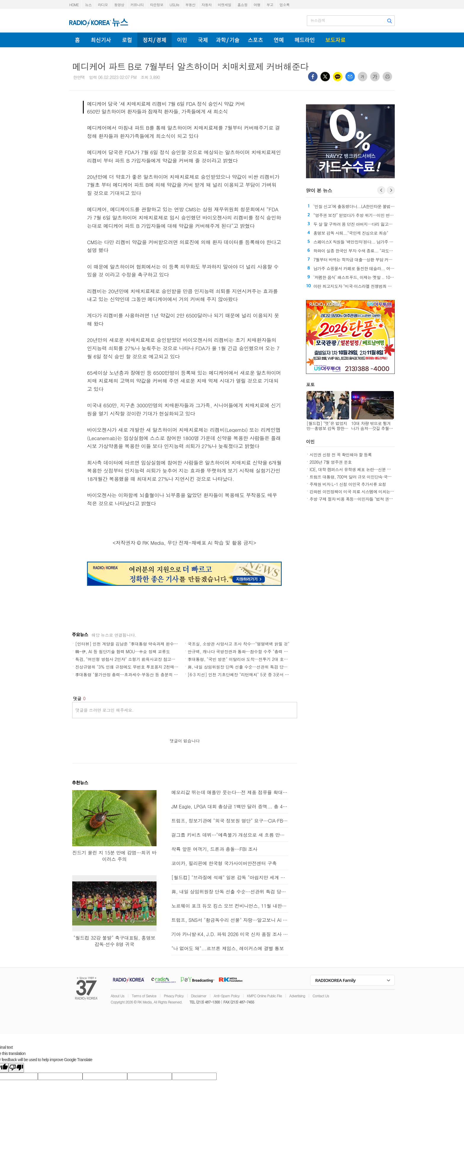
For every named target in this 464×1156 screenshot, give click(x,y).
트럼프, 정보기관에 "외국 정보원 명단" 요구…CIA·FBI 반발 (229, 820)
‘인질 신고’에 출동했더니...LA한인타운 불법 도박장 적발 (363, 206)
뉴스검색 (317, 20)
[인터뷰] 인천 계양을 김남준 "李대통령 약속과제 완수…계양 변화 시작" (141, 644)
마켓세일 (224, 4)
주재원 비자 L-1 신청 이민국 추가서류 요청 (348, 484)
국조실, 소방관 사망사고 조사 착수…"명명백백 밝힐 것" (238, 644)
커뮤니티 (137, 4)
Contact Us (320, 995)
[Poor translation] (16, 1068)
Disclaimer (198, 995)
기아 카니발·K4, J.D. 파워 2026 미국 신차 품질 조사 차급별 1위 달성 (229, 934)
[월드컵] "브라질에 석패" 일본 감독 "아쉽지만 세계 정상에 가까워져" (229, 877)
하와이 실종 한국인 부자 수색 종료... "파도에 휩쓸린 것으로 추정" (371, 251)
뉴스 (88, 4)
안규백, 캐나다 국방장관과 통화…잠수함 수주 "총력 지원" (241, 651)
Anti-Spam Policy (226, 995)
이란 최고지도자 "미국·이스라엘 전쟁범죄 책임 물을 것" (362, 286)
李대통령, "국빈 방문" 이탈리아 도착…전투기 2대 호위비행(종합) (247, 659)
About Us (117, 995)
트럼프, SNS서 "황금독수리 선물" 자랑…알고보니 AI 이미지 (229, 920)
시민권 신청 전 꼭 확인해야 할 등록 (341, 455)
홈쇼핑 (242, 4)
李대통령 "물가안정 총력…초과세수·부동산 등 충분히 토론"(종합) (135, 674)
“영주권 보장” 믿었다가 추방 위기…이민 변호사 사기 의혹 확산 (369, 215)
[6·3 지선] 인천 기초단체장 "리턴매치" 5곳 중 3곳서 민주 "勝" (245, 674)
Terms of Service (144, 995)
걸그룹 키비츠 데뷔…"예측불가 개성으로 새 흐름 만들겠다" (229, 834)
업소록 (284, 4)
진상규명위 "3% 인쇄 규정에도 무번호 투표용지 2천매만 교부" (132, 667)
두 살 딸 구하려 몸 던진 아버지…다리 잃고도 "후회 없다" (363, 224)
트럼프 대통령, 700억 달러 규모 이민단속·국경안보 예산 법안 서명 (368, 477)
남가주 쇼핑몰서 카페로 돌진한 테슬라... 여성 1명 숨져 (361, 268)
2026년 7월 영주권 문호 (331, 462)
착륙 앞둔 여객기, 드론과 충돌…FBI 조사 (214, 849)
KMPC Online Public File (264, 995)
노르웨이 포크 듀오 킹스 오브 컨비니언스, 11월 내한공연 (229, 905)
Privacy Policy (174, 995)
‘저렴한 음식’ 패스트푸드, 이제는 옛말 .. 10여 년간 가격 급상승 (369, 277)
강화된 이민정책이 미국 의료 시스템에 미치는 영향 (354, 491)
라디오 (103, 4)
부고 (270, 4)
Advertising (297, 995)
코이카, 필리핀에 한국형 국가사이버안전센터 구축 (224, 863)
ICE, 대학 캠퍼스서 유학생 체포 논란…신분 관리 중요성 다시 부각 (368, 469)
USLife (174, 4)
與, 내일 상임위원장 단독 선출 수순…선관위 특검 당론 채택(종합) (248, 667)
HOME (74, 4)
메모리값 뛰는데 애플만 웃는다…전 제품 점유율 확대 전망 (229, 792)
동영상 (119, 4)
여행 (257, 4)
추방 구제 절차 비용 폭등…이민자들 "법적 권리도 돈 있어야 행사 (367, 499)
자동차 (207, 4)
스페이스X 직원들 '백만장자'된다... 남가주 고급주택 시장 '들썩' (369, 242)
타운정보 (156, 4)
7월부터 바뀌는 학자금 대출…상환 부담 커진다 (354, 259)
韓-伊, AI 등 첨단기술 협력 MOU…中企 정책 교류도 (122, 651)
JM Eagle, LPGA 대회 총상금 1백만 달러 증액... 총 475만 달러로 (229, 806)
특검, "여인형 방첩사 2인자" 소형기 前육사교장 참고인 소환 (130, 659)
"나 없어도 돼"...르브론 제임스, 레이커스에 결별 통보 (227, 948)
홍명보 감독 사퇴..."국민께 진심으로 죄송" (350, 233)
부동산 (190, 4)
